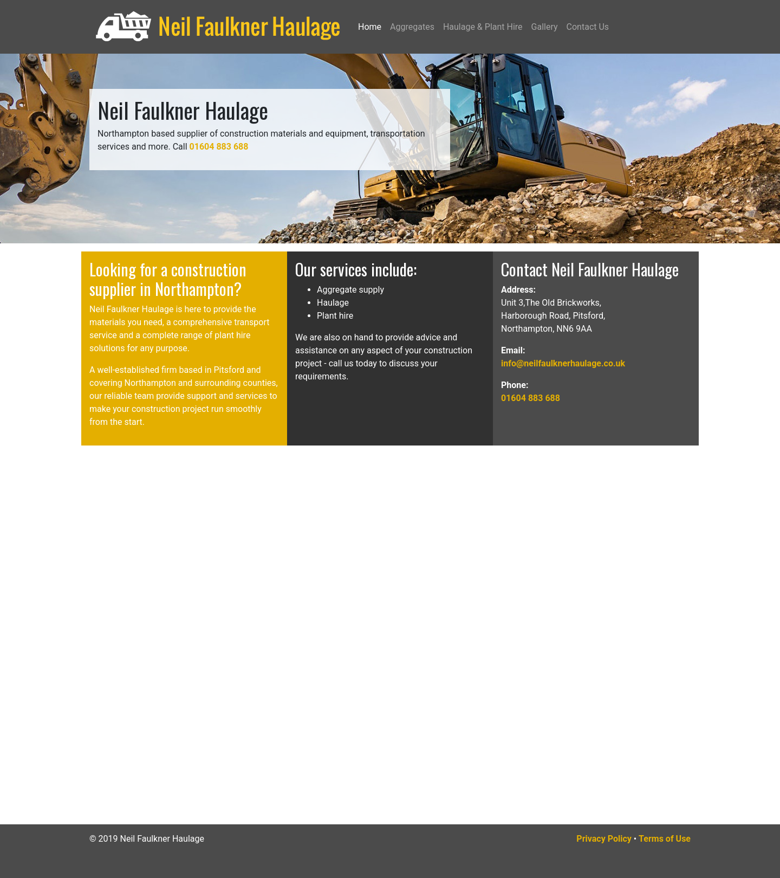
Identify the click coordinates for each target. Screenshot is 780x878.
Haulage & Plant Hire (483, 27)
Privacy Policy (603, 839)
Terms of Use (665, 839)
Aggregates (412, 27)
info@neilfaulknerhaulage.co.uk (563, 363)
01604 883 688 (219, 146)
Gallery (544, 27)
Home (369, 27)
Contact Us (588, 27)
